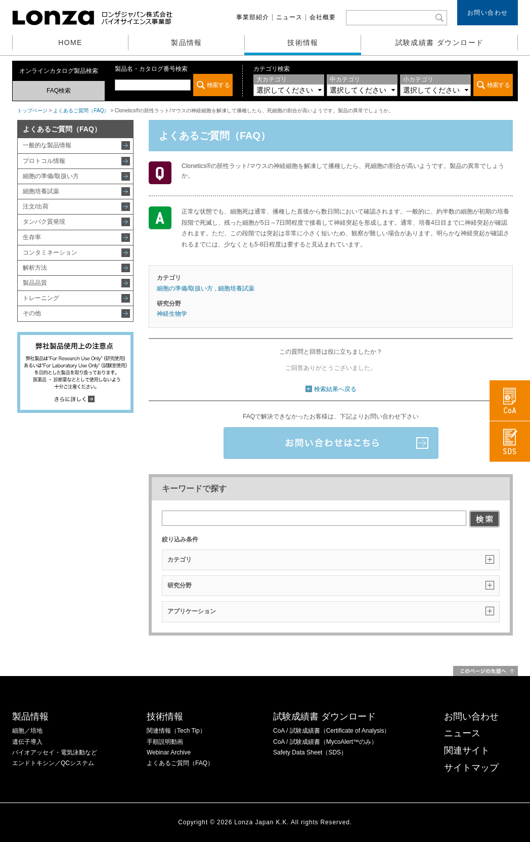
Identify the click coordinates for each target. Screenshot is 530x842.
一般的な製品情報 (47, 145)
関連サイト (467, 750)
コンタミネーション (50, 252)
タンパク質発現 (44, 221)
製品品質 (35, 282)
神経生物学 (172, 313)
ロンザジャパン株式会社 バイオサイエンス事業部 (93, 17)
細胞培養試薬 (41, 191)
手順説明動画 (165, 741)
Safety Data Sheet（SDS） (310, 752)
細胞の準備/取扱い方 (51, 176)
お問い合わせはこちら (331, 443)
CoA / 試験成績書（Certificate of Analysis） (331, 730)
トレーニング (41, 298)
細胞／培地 (27, 730)
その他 (32, 313)
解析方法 (35, 267)
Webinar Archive (169, 752)
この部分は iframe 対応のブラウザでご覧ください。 (174, 85)
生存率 (32, 237)
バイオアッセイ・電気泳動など (54, 752)
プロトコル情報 (44, 160)
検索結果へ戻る (335, 389)
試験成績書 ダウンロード (439, 42)
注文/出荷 (36, 206)
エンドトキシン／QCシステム (53, 763)
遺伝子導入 (27, 741)
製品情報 (186, 42)
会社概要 (323, 17)
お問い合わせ (487, 12)
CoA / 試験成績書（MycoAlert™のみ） (325, 741)
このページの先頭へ (485, 671)
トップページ (32, 110)
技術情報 (303, 42)
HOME (70, 42)
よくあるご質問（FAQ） (81, 110)
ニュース (289, 17)
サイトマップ (471, 768)
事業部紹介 (252, 17)
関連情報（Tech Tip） (176, 730)
